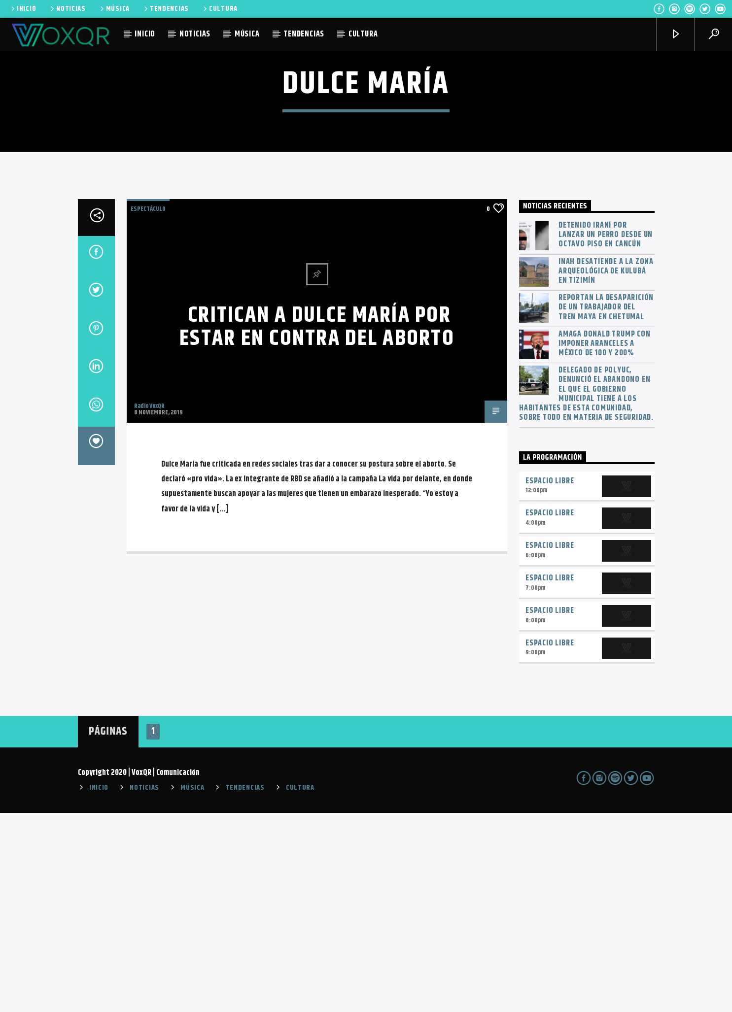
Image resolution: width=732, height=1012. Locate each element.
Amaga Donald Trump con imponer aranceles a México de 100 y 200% (604, 543)
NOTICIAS (67, 8)
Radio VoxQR (149, 605)
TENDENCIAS (165, 8)
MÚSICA (114, 8)
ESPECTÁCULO (148, 408)
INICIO (22, 8)
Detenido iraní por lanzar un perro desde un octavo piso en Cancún (605, 434)
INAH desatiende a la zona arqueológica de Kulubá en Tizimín (606, 470)
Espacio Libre (549, 680)
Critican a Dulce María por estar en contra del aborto (316, 526)
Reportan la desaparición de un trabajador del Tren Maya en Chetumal (606, 506)
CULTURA (220, 8)
